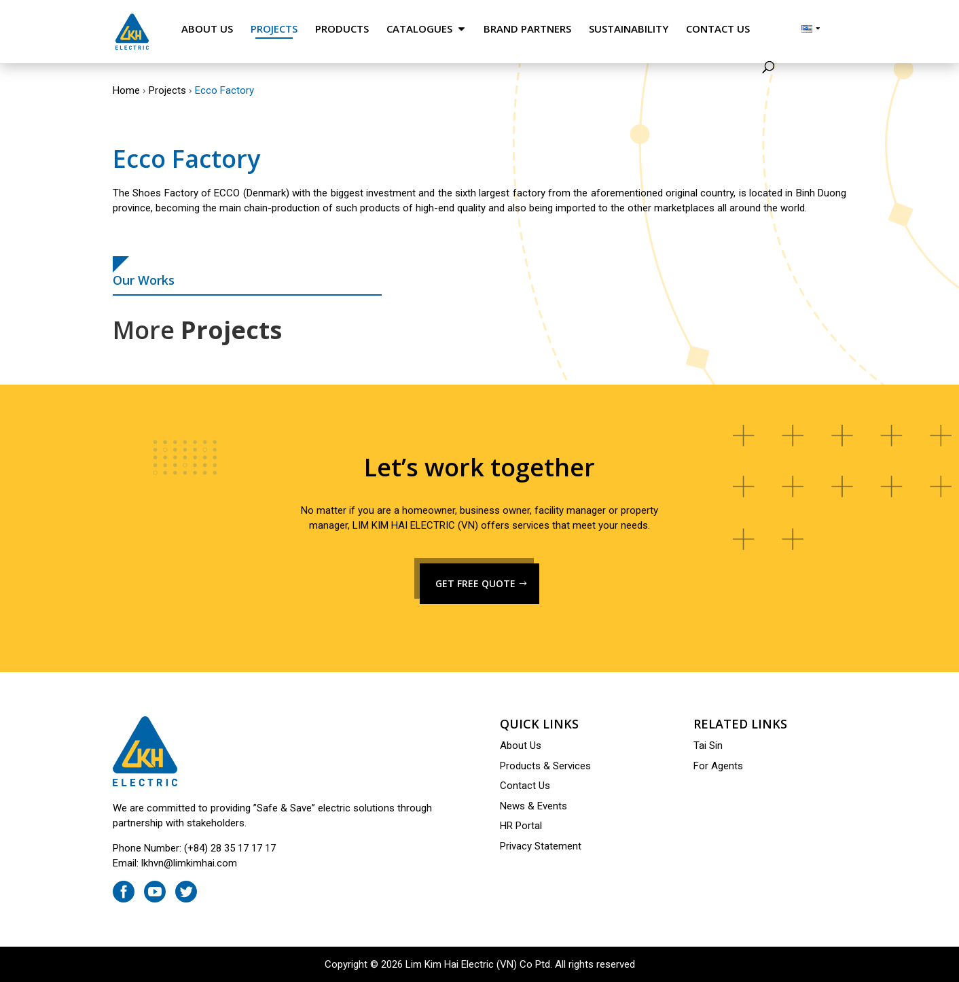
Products (342, 28)
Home (126, 90)
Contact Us (718, 28)
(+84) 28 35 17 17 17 (230, 848)
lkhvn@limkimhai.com (189, 863)
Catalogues (419, 28)
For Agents (718, 766)
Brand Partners (527, 28)
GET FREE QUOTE (475, 583)
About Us (207, 28)
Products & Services (545, 766)
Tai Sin (708, 745)
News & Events (533, 806)
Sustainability (628, 28)
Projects (274, 28)
